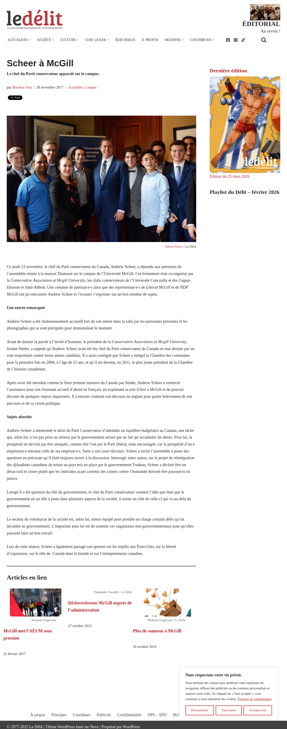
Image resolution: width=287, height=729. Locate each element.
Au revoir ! (270, 30)
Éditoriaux (125, 40)
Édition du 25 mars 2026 (230, 176)
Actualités (75, 87)
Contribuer (81, 715)
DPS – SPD (157, 715)
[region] (228, 694)
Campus (91, 87)
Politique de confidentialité (255, 699)
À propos (150, 40)
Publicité (104, 715)
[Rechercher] (269, 40)
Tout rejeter (228, 710)
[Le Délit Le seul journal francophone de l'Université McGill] (35, 19)
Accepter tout (257, 710)
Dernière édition (228, 71)
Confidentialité (129, 715)
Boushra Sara (22, 87)
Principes (59, 715)
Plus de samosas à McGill (157, 630)
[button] (30, 40)
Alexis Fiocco (174, 246)
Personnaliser (199, 710)
